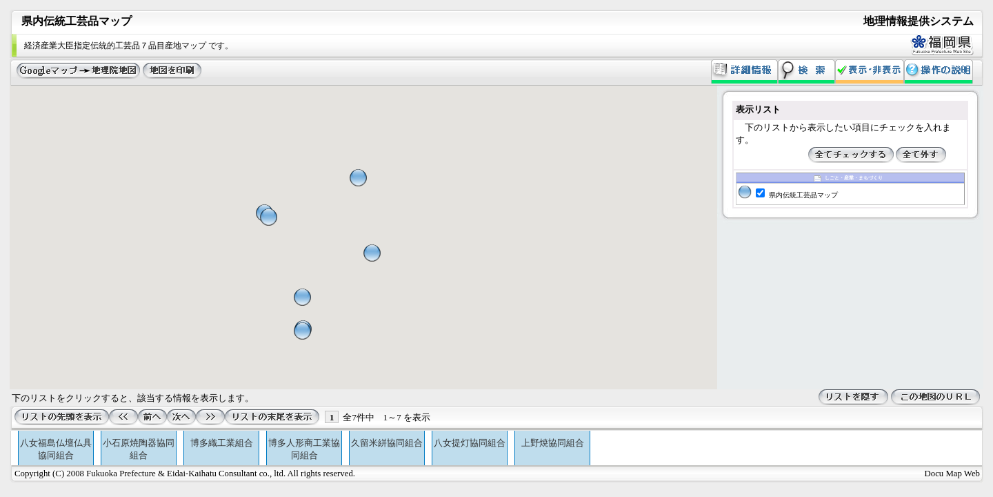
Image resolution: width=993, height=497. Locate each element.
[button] (302, 297)
